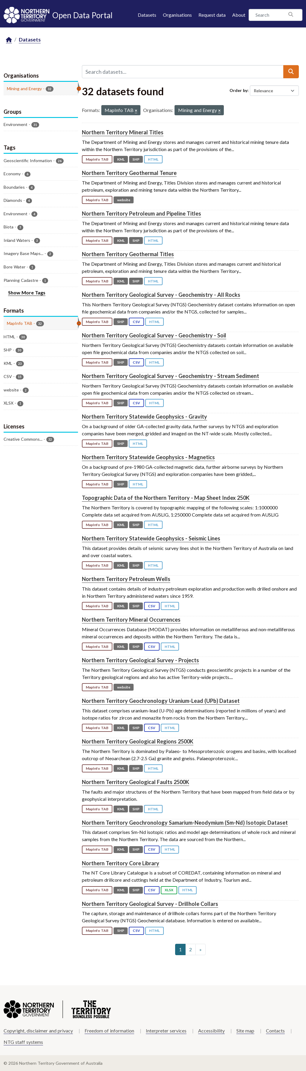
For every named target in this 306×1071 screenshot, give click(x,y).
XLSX (169, 890)
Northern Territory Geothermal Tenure (129, 173)
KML (121, 159)
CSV (136, 321)
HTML (153, 159)
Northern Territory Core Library (120, 863)
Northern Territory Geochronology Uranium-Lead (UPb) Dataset (161, 700)
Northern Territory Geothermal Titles (128, 254)
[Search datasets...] (183, 71)
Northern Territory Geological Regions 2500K (137, 741)
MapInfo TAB (97, 159)
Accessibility (211, 1030)
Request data (212, 15)
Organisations (177, 15)
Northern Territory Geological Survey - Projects (140, 660)
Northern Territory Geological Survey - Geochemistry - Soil (154, 335)
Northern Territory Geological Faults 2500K (135, 782)
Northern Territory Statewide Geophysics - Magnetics (148, 457)
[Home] (9, 39)
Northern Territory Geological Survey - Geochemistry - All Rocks (161, 294)
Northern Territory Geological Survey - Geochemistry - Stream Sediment (170, 376)
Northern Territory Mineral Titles (122, 132)
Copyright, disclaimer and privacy (38, 1030)
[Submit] (291, 71)
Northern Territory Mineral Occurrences (131, 619)
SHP (136, 159)
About (238, 15)
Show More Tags (26, 292)
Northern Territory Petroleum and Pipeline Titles (141, 213)
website (123, 200)
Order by (238, 90)
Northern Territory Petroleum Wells (126, 579)
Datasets (147, 15)
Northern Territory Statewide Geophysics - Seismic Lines (151, 538)
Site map (245, 1030)
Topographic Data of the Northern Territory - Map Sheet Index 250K (166, 497)
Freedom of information (109, 1030)
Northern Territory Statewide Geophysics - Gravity (144, 416)
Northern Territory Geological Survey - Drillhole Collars (150, 904)
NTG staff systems (23, 1042)
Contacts (275, 1030)
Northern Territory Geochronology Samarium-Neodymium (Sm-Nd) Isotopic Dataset (185, 822)
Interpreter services (166, 1030)
